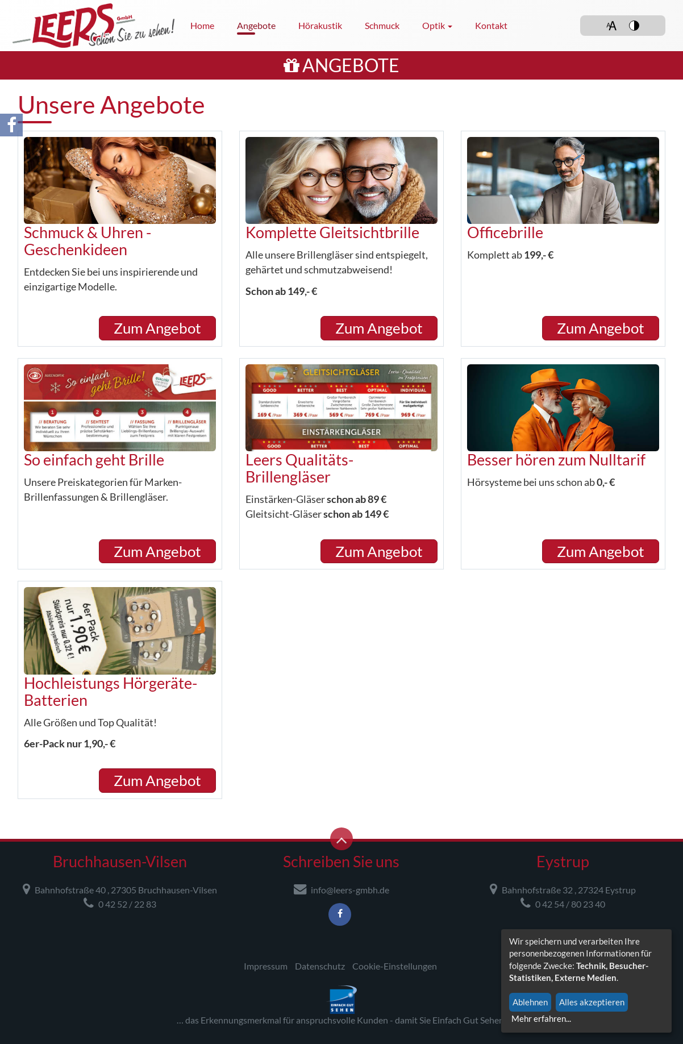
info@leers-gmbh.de (341, 889)
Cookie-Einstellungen (394, 965)
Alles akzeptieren (591, 1002)
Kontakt (491, 25)
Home (202, 25)
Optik (437, 25)
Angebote (256, 25)
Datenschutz (320, 965)
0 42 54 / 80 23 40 (562, 903)
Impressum (266, 965)
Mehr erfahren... (541, 1018)
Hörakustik (320, 25)
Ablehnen (530, 1002)
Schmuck (382, 25)
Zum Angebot (157, 327)
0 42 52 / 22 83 (120, 903)
